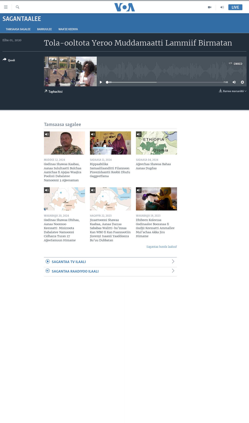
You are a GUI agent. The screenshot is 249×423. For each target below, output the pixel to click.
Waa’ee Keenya (68, 29)
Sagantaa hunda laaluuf (161, 247)
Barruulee (44, 29)
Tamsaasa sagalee (18, 29)
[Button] (9, 60)
